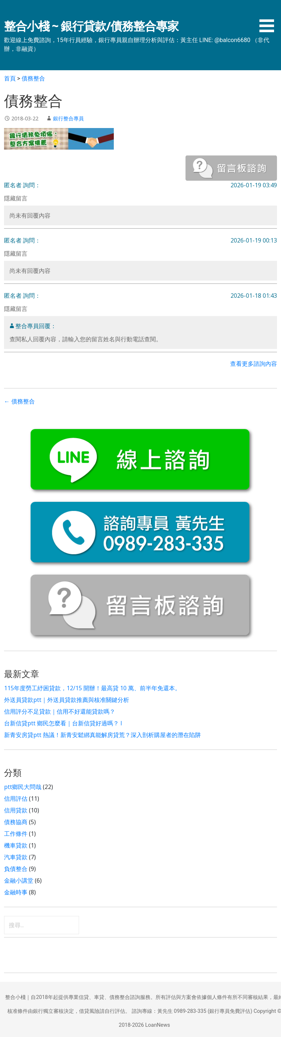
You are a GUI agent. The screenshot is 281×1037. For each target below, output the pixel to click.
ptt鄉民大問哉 (22, 787)
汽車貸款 (15, 857)
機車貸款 (15, 845)
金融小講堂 (18, 880)
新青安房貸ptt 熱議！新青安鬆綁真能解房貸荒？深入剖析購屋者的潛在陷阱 (102, 735)
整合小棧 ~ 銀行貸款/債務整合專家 (91, 26)
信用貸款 (15, 810)
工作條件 (15, 834)
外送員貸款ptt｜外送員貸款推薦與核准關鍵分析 (66, 700)
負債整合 (15, 869)
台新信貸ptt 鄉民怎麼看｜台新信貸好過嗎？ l (63, 723)
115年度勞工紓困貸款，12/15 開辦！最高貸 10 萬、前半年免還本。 (92, 688)
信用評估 (15, 798)
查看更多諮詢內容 (253, 363)
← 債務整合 (19, 401)
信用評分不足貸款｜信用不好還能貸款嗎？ (59, 711)
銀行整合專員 (68, 118)
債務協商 (15, 822)
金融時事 (15, 892)
